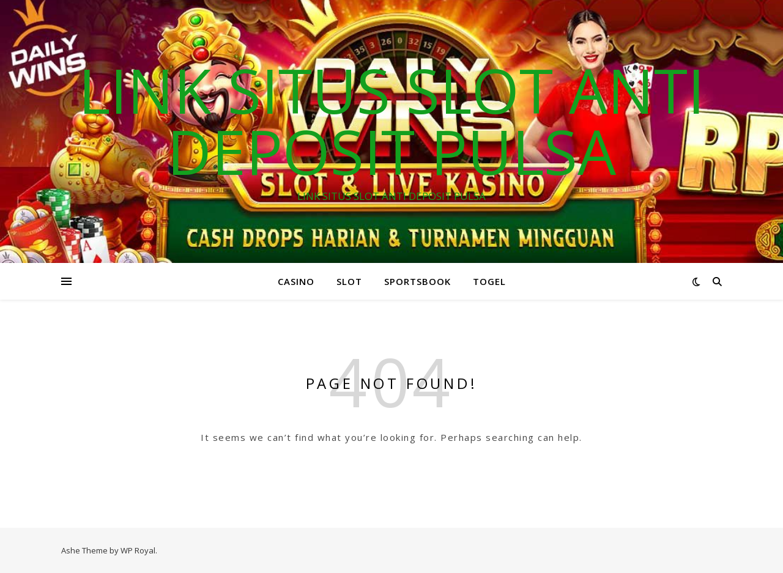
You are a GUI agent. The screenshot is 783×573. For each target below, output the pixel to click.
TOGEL (489, 281)
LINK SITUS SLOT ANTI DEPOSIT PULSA (391, 120)
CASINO (296, 281)
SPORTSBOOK (417, 281)
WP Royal (138, 550)
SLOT (349, 281)
